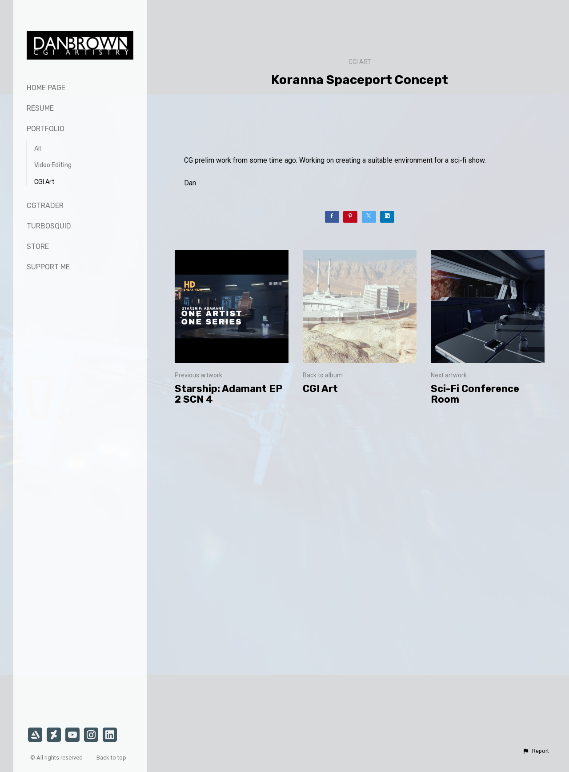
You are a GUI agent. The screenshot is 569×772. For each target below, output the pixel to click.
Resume (40, 108)
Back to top (112, 757)
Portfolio (45, 128)
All (37, 148)
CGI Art (44, 182)
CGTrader (45, 205)
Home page (46, 88)
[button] (536, 751)
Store (38, 246)
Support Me (48, 267)
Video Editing (53, 165)
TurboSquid (49, 226)
